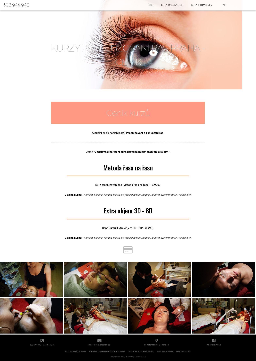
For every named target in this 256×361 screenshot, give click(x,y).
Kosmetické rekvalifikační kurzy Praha (107, 352)
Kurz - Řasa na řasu (172, 5)
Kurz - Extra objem (201, 5)
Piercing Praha (183, 352)
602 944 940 (16, 5)
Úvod (150, 5)
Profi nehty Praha (165, 352)
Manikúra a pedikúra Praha (140, 352)
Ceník (223, 5)
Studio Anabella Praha (75, 352)
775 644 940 (49, 345)
